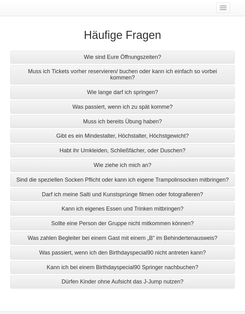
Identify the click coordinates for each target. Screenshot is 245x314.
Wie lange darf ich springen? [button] (122, 92)
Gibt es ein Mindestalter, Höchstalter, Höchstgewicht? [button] (122, 136)
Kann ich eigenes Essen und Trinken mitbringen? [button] (122, 209)
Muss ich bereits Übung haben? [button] (122, 121)
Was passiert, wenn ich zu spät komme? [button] (122, 107)
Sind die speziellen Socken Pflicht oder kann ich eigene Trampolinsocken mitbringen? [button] (122, 180)
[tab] (122, 57)
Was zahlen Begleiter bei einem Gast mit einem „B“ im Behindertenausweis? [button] (123, 238)
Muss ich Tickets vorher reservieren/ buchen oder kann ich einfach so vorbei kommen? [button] (122, 74)
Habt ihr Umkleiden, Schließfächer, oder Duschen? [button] (122, 150)
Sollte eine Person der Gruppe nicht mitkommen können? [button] (122, 223)
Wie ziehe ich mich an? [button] (122, 165)
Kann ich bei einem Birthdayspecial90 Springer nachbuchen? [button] (122, 267)
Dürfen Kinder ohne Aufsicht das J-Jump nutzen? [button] (122, 281)
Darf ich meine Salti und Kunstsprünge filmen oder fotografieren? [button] (122, 194)
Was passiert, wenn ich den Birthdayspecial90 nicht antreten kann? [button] (122, 253)
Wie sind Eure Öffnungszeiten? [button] (122, 57)
